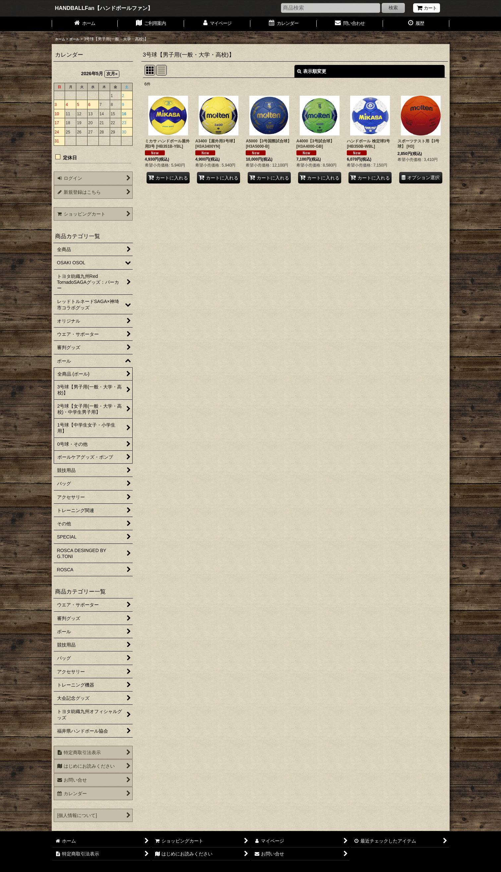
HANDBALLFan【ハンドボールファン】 (104, 8)
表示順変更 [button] (311, 71)
